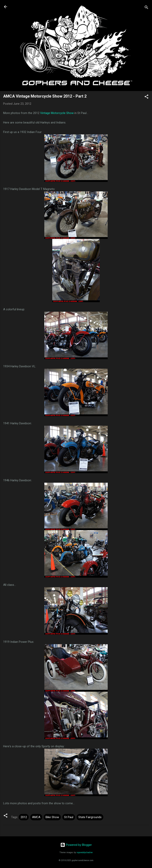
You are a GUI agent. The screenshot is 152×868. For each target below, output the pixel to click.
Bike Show (52, 817)
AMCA (36, 817)
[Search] (146, 8)
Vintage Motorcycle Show (57, 113)
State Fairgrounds (90, 817)
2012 (24, 817)
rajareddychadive (85, 852)
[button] (146, 97)
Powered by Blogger (76, 845)
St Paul (68, 817)
